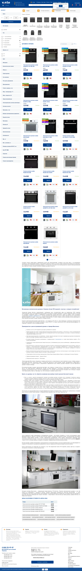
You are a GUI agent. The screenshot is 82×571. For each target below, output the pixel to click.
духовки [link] (5, 29)
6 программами (58, 339)
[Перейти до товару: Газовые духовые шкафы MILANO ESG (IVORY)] (51, 162)
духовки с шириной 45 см (34, 315)
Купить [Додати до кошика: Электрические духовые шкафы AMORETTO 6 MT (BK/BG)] (28, 74)
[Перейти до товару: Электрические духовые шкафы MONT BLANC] (31, 127)
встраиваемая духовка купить (29, 519)
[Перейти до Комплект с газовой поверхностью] (75, 25)
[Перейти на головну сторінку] (6, 3)
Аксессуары (70, 566)
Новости (70, 557)
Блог (69, 554)
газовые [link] (5, 46)
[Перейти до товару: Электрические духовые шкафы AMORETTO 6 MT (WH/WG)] (51, 197)
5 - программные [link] (7, 38)
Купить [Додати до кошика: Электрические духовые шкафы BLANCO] (47, 251)
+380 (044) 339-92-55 (19, 5)
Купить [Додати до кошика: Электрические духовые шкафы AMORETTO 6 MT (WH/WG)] (47, 215)
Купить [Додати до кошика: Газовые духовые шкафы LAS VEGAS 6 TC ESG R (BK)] (67, 145)
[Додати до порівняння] (36, 74)
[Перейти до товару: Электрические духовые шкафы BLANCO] (51, 233)
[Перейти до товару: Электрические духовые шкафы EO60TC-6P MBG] (71, 91)
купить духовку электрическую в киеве (65, 519)
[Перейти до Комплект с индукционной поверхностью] (25, 37)
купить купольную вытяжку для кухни (30, 515)
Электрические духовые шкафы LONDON (33, 507)
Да (43, 569)
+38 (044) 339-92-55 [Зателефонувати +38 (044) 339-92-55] (7, 556)
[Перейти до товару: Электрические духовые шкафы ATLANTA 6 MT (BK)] (71, 56)
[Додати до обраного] (38, 74)
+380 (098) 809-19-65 (19, 4)
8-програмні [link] (6, 42)
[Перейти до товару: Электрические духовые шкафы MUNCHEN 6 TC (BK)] (51, 127)
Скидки (69, 548)
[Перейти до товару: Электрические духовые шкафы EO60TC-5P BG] (51, 91)
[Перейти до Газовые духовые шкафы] (61, 25)
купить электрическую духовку (47, 515)
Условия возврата (72, 563)
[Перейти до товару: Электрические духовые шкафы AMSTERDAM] (31, 233)
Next (38, 55)
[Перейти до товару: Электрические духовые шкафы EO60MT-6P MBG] (31, 91)
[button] (5, 5)
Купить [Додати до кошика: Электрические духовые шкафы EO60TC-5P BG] (47, 109)
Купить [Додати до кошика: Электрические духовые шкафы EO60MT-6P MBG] (28, 109)
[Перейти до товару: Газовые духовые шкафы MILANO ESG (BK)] (31, 162)
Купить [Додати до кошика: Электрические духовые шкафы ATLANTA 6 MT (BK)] (67, 74)
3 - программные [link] (7, 36)
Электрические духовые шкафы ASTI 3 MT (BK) (34, 504)
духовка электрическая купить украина (65, 517)
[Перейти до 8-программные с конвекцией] (53, 25)
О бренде (70, 547)
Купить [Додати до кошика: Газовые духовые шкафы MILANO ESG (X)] (28, 215)
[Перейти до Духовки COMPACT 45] (25, 24)
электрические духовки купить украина (46, 519)
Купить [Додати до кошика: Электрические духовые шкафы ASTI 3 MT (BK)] (47, 74)
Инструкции (70, 562)
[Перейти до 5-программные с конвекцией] (39, 25)
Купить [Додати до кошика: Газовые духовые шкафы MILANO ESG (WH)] (67, 180)
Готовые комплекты (72, 550)
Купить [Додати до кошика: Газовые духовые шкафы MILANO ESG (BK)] (28, 180)
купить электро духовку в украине (63, 515)
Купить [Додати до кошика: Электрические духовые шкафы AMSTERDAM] (28, 251)
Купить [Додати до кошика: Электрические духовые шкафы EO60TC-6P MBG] (67, 109)
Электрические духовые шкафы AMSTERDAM (33, 511)
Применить (11, 21)
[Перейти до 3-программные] (32, 24)
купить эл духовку (26, 517)
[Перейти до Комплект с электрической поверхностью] (39, 37)
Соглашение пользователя (74, 565)
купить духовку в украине (37, 517)
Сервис (69, 559)
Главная (23, 14)
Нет (46, 569)
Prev (24, 55)
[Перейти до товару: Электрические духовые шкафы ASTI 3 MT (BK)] (51, 56)
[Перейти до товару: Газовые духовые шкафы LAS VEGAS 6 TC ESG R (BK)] (71, 127)
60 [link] (4, 55)
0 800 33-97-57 (18, 2)
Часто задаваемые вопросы (74, 556)
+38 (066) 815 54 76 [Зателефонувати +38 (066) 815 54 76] (7, 558)
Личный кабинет (76, 3)
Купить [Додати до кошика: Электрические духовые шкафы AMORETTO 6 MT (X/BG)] (67, 215)
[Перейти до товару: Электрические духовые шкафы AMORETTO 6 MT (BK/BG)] (31, 56)
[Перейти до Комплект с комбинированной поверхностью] (32, 37)
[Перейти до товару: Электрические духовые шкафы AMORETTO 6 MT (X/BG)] (71, 197)
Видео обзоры (71, 560)
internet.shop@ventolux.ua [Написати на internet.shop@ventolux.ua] (37, 557)
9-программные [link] (7, 44)
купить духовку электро (50, 517)
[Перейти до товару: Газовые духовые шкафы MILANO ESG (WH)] (71, 162)
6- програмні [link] (6, 40)
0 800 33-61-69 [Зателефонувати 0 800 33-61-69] (5, 562)
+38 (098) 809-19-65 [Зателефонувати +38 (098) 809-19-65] (7, 555)
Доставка (70, 553)
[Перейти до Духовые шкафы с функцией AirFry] (68, 25)
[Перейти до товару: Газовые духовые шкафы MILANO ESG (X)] (31, 197)
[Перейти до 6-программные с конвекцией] (46, 25)
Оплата (69, 551)
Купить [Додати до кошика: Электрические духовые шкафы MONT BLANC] (28, 145)
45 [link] (4, 53)
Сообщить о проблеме (42, 562)
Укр (65, 2)
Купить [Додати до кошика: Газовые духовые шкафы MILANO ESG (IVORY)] (47, 180)
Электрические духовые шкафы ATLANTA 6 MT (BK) (35, 506)
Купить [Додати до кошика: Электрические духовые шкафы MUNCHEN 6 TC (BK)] (47, 145)
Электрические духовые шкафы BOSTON (33, 509)
